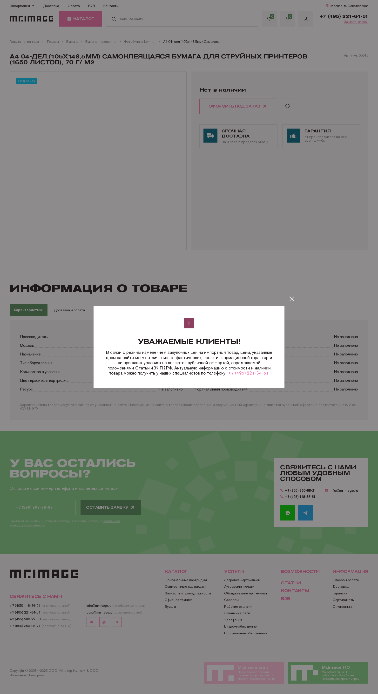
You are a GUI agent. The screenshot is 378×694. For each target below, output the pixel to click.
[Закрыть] (292, 299)
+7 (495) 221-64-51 (248, 373)
